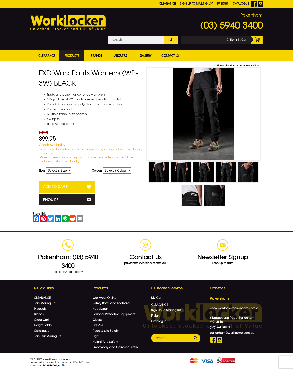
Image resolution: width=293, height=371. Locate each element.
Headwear (100, 309)
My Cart (156, 298)
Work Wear (245, 65)
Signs (96, 336)
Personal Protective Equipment (114, 314)
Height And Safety (105, 341)
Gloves (97, 320)
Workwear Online (104, 298)
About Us (120, 55)
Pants (257, 65)
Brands (96, 55)
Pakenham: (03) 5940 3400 (68, 261)
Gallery (145, 55)
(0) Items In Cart (244, 40)
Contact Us (170, 55)
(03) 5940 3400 (231, 25)
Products (71, 55)
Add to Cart (55, 187)
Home (220, 65)
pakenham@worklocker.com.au (232, 333)
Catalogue (241, 3)
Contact (217, 288)
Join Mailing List (44, 303)
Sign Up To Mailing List (196, 3)
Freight (222, 3)
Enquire (50, 199)
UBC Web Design (51, 365)
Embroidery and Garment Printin (115, 347)
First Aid (98, 325)
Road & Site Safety (106, 331)
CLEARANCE (167, 3)
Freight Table (43, 325)
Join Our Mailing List (47, 336)
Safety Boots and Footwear (111, 303)
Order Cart (41, 320)
